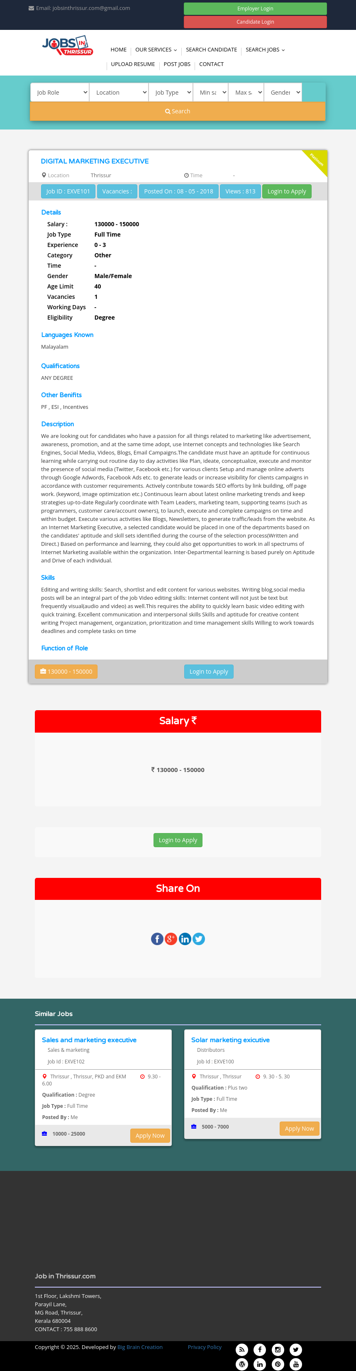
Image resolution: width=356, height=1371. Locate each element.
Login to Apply (287, 191)
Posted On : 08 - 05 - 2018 (179, 191)
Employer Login (255, 8)
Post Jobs (177, 64)
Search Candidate (211, 49)
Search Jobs (267, 49)
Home (119, 49)
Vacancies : (117, 191)
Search (177, 111)
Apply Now (150, 1135)
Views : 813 (240, 191)
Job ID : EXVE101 (68, 191)
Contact (211, 64)
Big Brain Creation (140, 1347)
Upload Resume (133, 64)
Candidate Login (255, 21)
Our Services (158, 49)
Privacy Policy (205, 1347)
